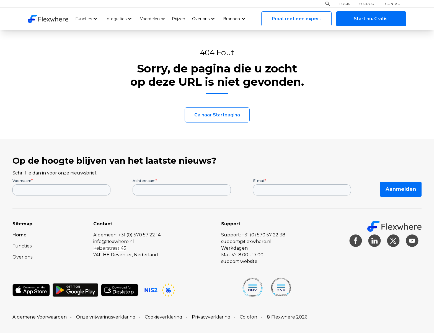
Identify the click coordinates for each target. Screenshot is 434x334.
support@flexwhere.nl (246, 242)
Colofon (248, 318)
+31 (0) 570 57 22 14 (139, 236)
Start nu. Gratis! (371, 19)
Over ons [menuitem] (22, 258)
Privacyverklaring (211, 318)
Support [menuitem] (367, 4)
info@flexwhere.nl (113, 242)
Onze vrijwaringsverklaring (106, 318)
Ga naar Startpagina (217, 116)
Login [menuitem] (344, 4)
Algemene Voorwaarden (39, 318)
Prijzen (178, 19)
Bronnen (230, 19)
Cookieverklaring (163, 318)
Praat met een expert (296, 19)
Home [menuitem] (19, 236)
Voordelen (149, 19)
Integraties (115, 19)
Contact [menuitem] (393, 4)
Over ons (200, 19)
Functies (83, 19)
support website (239, 262)
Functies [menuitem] (22, 247)
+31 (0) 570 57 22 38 (263, 236)
